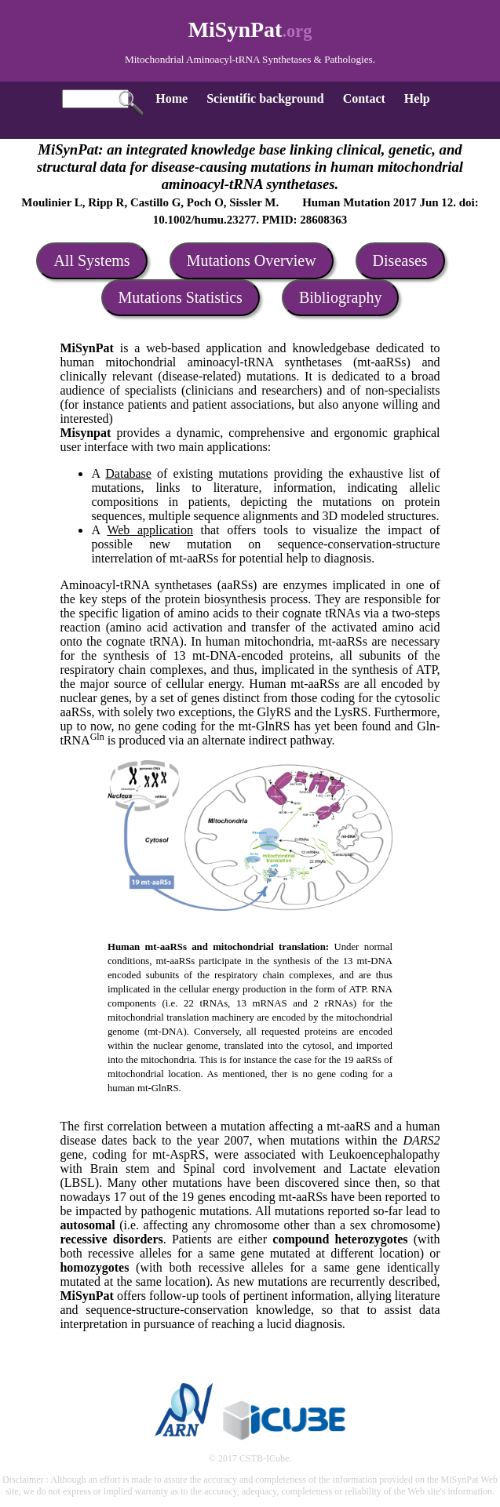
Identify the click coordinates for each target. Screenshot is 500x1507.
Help (417, 98)
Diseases (400, 260)
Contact (364, 98)
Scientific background (265, 98)
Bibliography (340, 297)
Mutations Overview (251, 260)
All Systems (91, 260)
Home (171, 98)
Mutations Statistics (181, 297)
